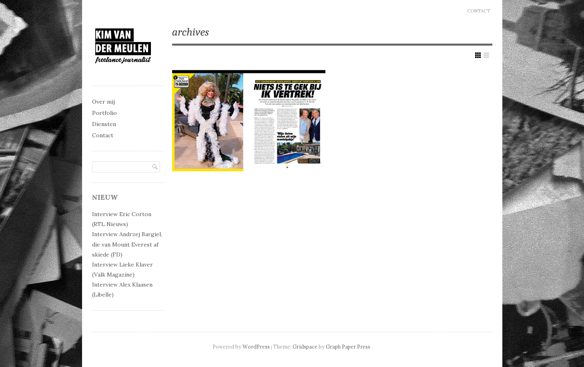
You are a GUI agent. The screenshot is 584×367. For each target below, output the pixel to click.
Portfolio (104, 112)
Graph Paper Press (348, 346)
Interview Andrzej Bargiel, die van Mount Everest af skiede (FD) (127, 244)
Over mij (103, 101)
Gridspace (305, 346)
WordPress (256, 346)
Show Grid (478, 55)
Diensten (104, 124)
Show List (486, 55)
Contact (478, 11)
